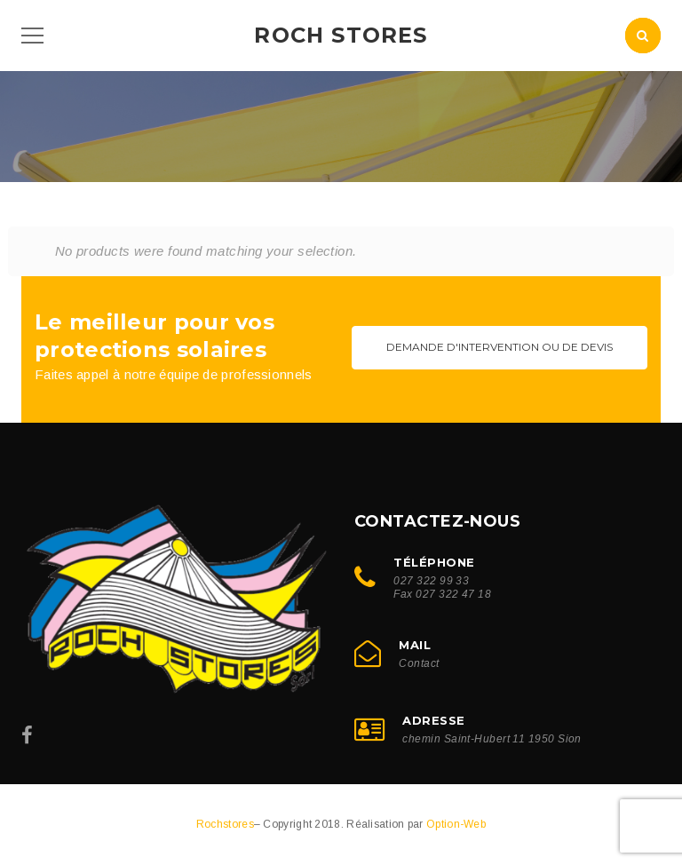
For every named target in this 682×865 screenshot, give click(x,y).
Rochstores (225, 824)
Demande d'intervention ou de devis (499, 346)
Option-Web (456, 824)
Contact (419, 663)
